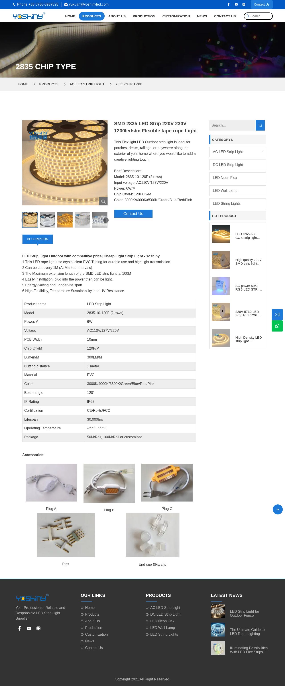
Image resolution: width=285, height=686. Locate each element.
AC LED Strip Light (87, 84)
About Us (117, 16)
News (202, 16)
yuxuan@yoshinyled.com (89, 4)
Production (144, 16)
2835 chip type (129, 84)
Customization (176, 16)
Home (70, 16)
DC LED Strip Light (228, 165)
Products (91, 16)
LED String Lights (227, 203)
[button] (106, 220)
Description (37, 239)
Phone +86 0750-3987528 (38, 4)
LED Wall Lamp (225, 190)
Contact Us (261, 4)
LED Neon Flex (225, 178)
